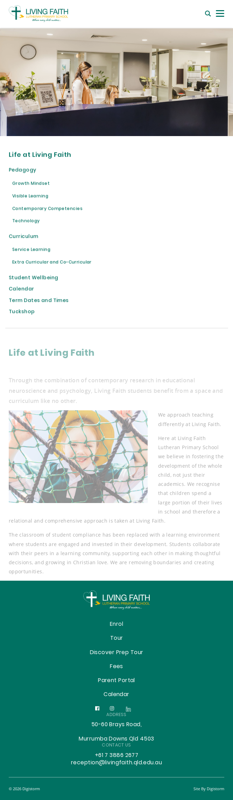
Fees (116, 666)
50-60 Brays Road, (116, 724)
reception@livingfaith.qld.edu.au (116, 762)
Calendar (116, 694)
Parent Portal (116, 680)
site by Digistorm (208, 788)
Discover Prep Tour (116, 652)
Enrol (116, 624)
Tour (116, 638)
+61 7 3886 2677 (117, 755)
